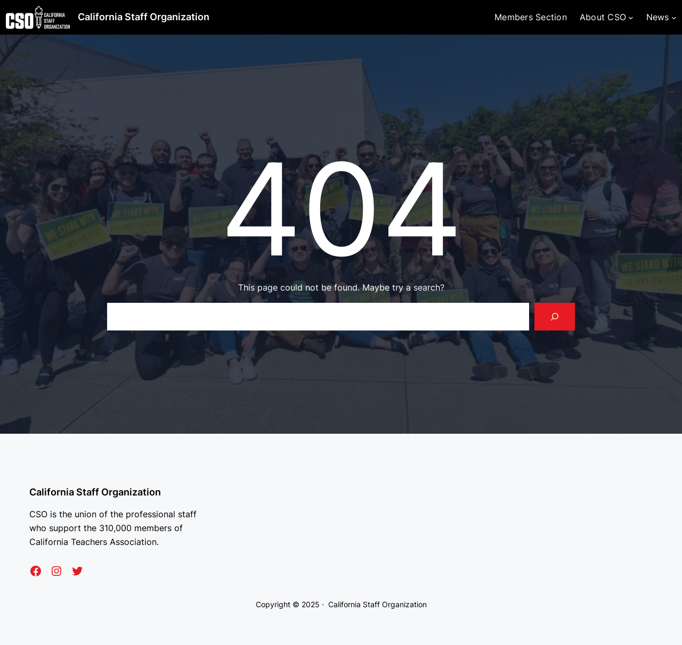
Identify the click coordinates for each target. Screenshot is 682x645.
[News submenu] (674, 17)
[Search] (554, 316)
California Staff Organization (143, 16)
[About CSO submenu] (631, 17)
